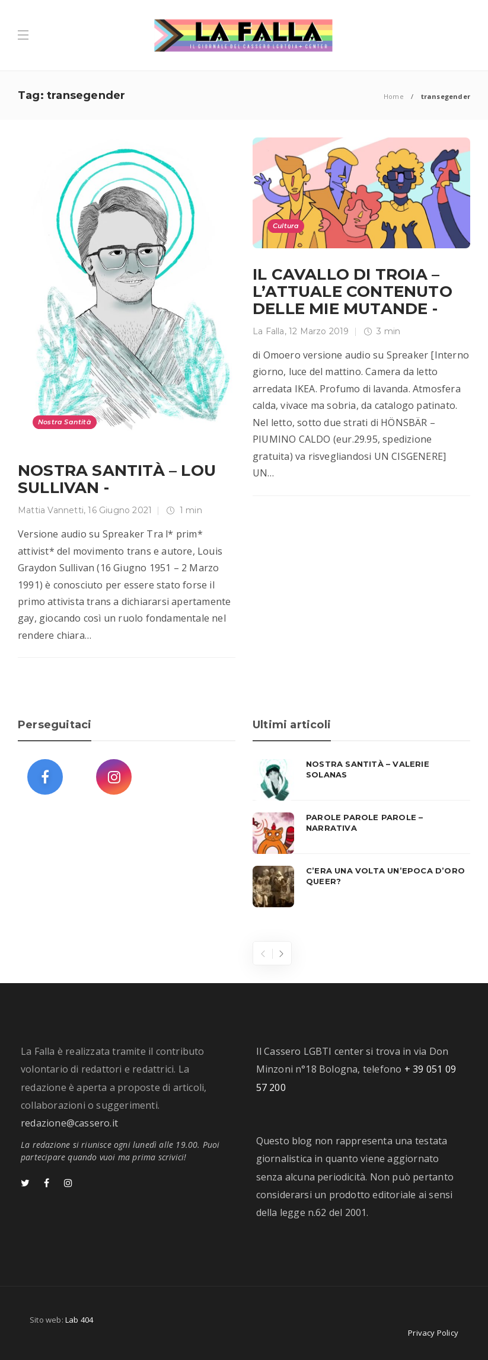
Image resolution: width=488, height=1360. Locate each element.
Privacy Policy (433, 1332)
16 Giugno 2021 (120, 510)
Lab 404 (79, 1319)
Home (394, 96)
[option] (361, 833)
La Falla (269, 331)
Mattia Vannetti (51, 510)
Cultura (286, 226)
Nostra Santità (64, 422)
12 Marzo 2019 (319, 331)
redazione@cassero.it (69, 1122)
